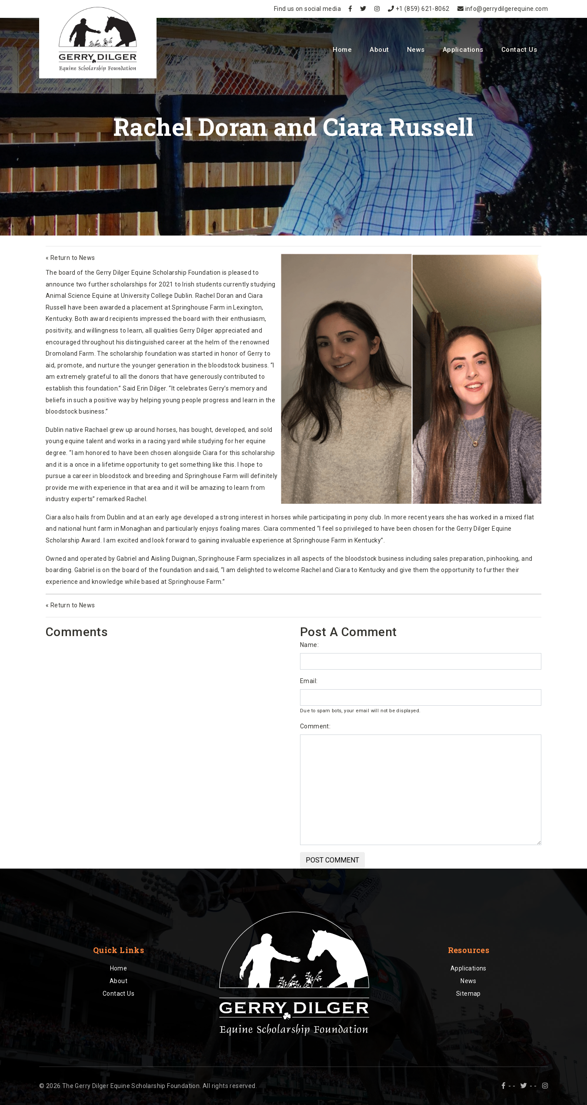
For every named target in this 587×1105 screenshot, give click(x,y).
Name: (309, 644)
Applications (463, 50)
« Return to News (70, 257)
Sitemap (468, 993)
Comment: (315, 726)
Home (342, 50)
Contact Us (519, 50)
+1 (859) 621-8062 (419, 8)
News (416, 50)
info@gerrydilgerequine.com (502, 8)
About (379, 50)
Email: (308, 680)
